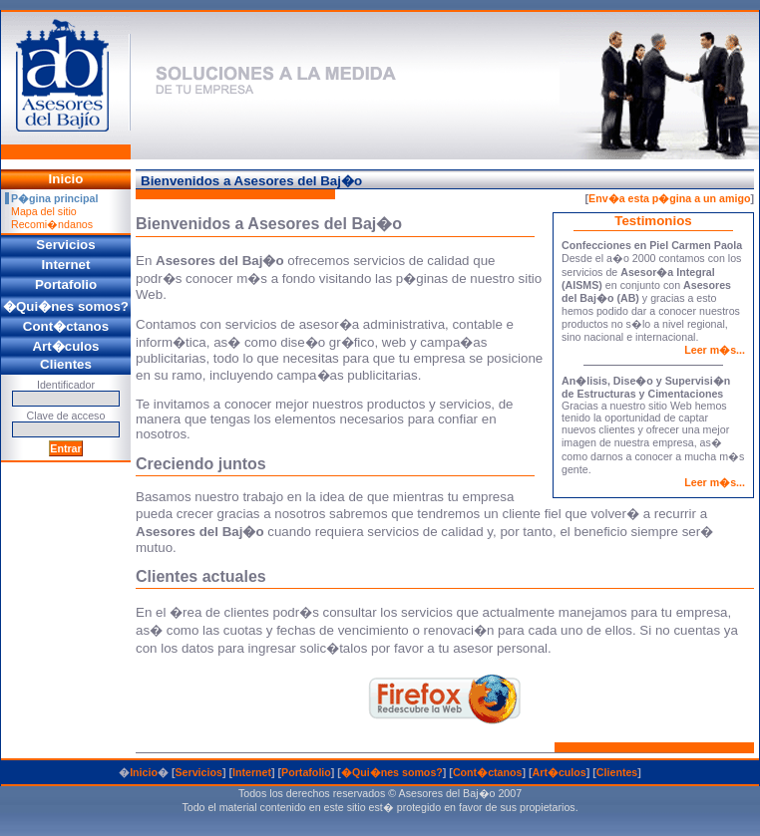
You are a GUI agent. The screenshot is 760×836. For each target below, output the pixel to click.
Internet (251, 772)
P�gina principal (54, 198)
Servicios (198, 772)
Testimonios (653, 220)
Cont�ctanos (488, 772)
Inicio (144, 772)
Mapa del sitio (44, 211)
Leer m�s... (714, 350)
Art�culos (559, 772)
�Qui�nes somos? (392, 772)
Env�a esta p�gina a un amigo (669, 198)
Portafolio (306, 772)
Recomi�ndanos (52, 224)
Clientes (616, 772)
